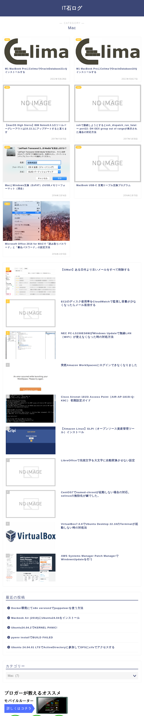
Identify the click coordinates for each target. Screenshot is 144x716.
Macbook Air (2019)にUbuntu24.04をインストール (45, 617)
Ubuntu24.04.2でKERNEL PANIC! (34, 627)
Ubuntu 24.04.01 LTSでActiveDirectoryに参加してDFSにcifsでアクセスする (63, 647)
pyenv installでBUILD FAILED (32, 637)
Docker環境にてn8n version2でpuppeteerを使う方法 (47, 608)
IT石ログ (72, 8)
